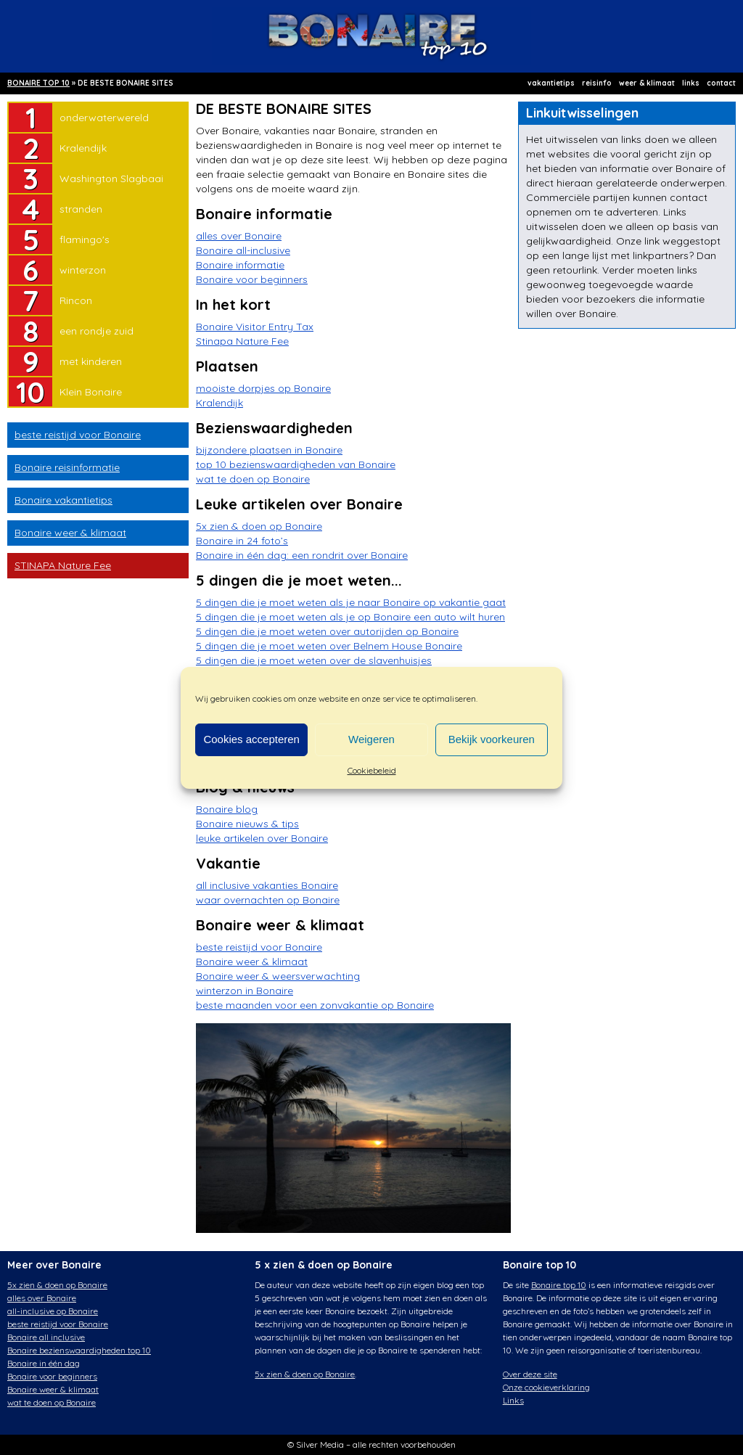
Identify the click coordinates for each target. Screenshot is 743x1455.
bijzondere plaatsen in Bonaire (269, 449)
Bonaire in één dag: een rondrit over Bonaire (302, 555)
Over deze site (530, 1374)
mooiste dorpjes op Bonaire (263, 388)
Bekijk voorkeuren (491, 739)
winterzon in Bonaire (244, 990)
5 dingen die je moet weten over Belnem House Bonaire (329, 645)
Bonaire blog (227, 809)
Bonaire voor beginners (252, 279)
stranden (80, 209)
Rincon (75, 300)
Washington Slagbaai (111, 178)
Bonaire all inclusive (46, 1337)
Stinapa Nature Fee (242, 341)
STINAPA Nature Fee (63, 565)
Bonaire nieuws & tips (247, 823)
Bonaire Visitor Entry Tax (254, 326)
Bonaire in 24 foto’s (242, 540)
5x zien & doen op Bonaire (259, 526)
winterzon (82, 269)
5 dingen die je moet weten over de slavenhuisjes (314, 660)
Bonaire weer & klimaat (70, 532)
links (690, 83)
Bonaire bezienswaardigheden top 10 (79, 1350)
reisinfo (597, 83)
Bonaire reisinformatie (67, 467)
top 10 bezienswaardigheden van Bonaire (295, 464)
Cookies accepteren (251, 739)
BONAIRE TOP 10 (38, 83)
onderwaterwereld (104, 117)
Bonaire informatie (240, 264)
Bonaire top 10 (558, 1284)
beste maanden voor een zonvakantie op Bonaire (315, 1005)
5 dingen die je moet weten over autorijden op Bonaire (327, 631)
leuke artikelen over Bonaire (262, 838)
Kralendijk (83, 148)
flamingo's (84, 239)
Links (513, 1400)
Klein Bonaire (90, 391)
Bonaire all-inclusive (243, 250)
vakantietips (551, 83)
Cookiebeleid (372, 770)
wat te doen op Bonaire (253, 478)
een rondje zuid (96, 330)
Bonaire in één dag (43, 1363)
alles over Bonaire (239, 235)
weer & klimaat (647, 83)
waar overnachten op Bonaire (268, 899)
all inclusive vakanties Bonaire (267, 885)
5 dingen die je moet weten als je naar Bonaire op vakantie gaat (351, 602)
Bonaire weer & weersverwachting (278, 976)
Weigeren (371, 739)
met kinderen (90, 361)
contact (721, 83)
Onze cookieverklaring (546, 1387)
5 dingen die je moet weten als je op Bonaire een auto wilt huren (350, 616)
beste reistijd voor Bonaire (78, 434)
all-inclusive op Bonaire (52, 1311)
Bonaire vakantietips (63, 500)
